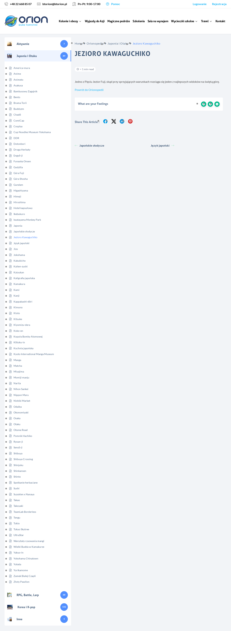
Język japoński (162, 145)
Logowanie (200, 4)
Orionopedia (95, 43)
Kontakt (220, 21)
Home (79, 43)
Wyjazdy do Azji (95, 21)
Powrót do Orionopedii (89, 89)
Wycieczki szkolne (182, 21)
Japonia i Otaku (118, 43)
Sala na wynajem (158, 21)
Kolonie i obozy (68, 21)
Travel (205, 21)
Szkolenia (139, 21)
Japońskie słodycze (89, 145)
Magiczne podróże (118, 21)
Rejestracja (219, 4)
